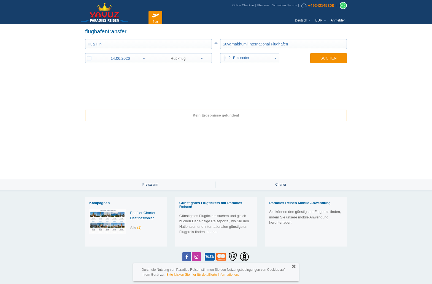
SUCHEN (328, 58)
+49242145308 (317, 5)
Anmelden (338, 20)
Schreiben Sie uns (284, 5)
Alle (135, 227)
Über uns (263, 5)
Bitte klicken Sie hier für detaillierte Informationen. (202, 275)
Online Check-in (243, 5)
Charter (280, 184)
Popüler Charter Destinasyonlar (142, 215)
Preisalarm (150, 184)
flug (155, 17)
